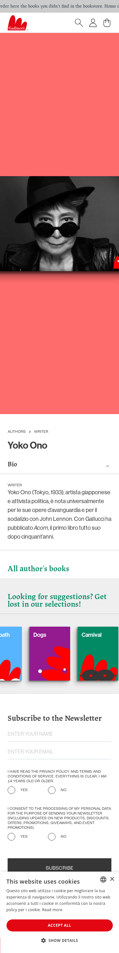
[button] (59, 940)
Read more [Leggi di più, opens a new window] (52, 909)
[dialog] (59, 912)
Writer (41, 432)
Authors (17, 432)
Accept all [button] (59, 925)
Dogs (44, 634)
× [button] (111, 879)
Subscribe (59, 868)
